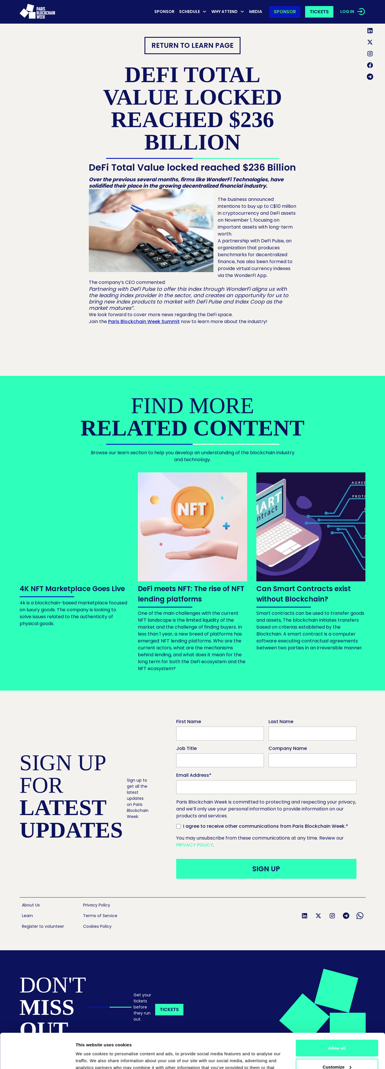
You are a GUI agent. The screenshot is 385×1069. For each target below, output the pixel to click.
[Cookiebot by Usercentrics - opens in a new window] (37, 1057)
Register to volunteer (43, 926)
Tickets (319, 11)
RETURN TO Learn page (192, 45)
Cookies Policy (97, 926)
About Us (31, 905)
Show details (92, 1057)
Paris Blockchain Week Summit (144, 321)
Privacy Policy (194, 845)
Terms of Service (100, 916)
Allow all (337, 1015)
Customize (337, 1034)
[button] (193, 12)
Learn (27, 916)
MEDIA (255, 11)
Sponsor (164, 11)
